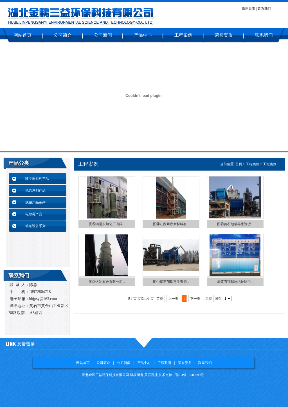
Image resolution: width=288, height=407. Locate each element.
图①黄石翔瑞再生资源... (171, 282)
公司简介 (63, 35)
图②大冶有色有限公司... (107, 282)
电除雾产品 (33, 214)
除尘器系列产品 (37, 179)
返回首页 (249, 9)
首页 (238, 164)
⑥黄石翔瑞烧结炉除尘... (235, 282)
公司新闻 (103, 35)
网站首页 (23, 35)
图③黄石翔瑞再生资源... (235, 224)
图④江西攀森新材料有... (171, 224)
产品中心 (143, 35)
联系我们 (264, 9)
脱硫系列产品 (35, 191)
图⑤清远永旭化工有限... (107, 224)
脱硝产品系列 (35, 202)
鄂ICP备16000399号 (189, 375)
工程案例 (183, 35)
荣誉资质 (224, 35)
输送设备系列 (35, 226)
